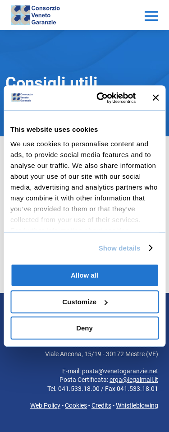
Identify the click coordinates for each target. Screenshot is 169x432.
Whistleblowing (137, 405)
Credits (101, 405)
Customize (84, 302)
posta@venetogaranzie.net (120, 371)
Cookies (76, 405)
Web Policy (45, 405)
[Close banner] (155, 98)
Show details (120, 248)
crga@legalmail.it (134, 379)
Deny (84, 328)
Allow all (84, 275)
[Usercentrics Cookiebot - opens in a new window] (101, 98)
